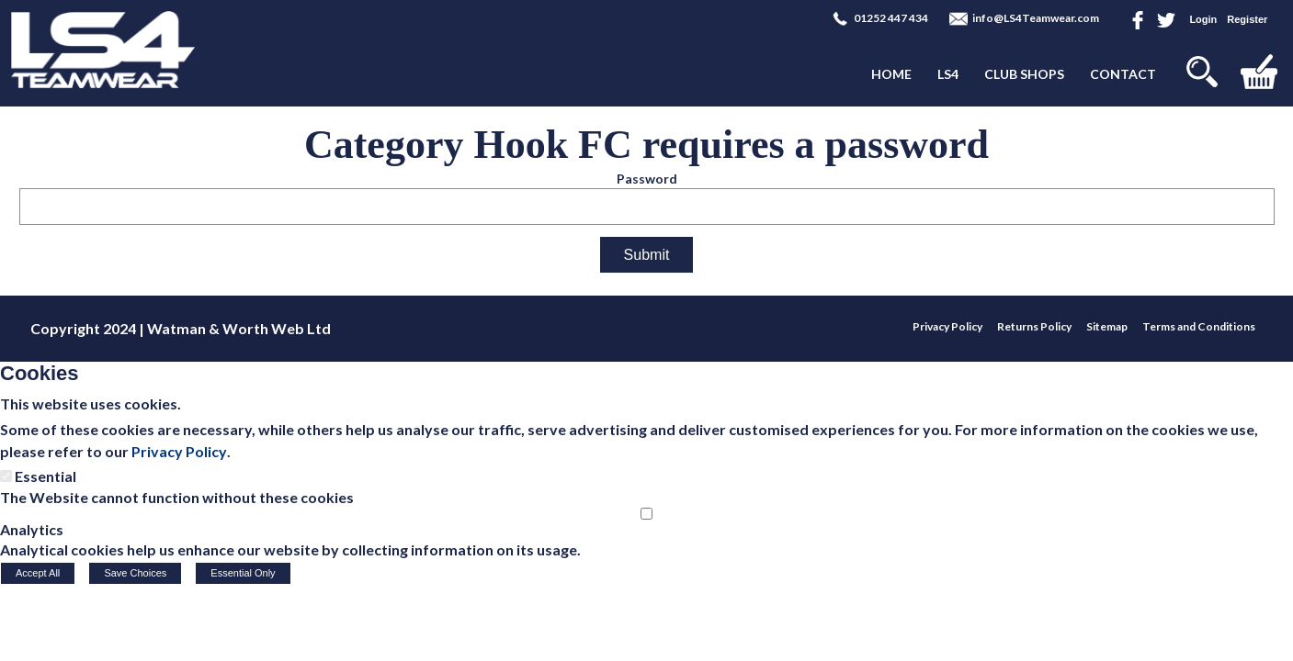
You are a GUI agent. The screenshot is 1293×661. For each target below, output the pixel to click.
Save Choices (135, 572)
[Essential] (6, 476)
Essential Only (242, 572)
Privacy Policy (179, 451)
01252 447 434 (891, 18)
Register (1247, 19)
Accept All (38, 572)
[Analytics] (646, 514)
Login (1203, 19)
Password (647, 178)
